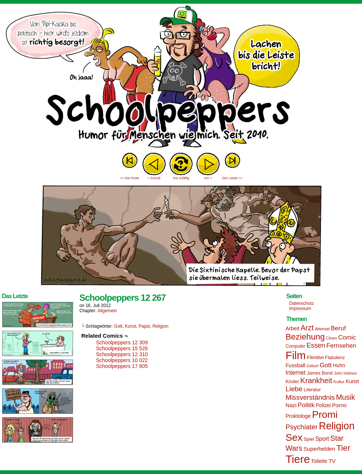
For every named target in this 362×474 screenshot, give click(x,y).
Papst (144, 326)
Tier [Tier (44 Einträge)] (344, 448)
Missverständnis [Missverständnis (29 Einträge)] (310, 397)
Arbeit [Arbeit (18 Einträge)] (292, 328)
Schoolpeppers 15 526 (122, 348)
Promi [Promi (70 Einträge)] (325, 414)
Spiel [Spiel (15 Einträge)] (309, 439)
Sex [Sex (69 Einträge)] (294, 437)
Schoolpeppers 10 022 (122, 360)
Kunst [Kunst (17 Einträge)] (352, 381)
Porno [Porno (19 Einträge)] (339, 405)
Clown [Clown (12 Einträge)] (331, 338)
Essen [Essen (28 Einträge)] (316, 345)
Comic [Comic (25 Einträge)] (347, 337)
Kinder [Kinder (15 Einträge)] (292, 381)
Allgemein (107, 310)
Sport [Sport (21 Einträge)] (322, 439)
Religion (160, 326)
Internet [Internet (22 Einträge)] (295, 372)
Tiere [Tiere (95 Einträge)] (298, 459)
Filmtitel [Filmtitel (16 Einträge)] (315, 357)
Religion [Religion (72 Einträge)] (337, 426)
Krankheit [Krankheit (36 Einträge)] (316, 380)
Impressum (300, 308)
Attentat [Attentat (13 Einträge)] (322, 329)
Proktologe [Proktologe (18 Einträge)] (298, 416)
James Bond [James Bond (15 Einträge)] (320, 373)
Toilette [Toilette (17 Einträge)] (319, 461)
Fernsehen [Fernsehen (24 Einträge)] (341, 345)
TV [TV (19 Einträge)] (331, 461)
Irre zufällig (181, 178)
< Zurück (153, 178)
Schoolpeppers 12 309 (122, 342)
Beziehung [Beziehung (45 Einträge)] (305, 336)
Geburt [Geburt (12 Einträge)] (313, 366)
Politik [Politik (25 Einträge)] (306, 405)
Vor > (208, 178)
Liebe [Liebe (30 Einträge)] (294, 389)
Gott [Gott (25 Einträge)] (326, 365)
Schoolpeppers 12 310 (122, 354)
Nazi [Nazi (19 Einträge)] (291, 405)
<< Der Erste (129, 178)
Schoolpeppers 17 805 (122, 366)
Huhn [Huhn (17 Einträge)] (339, 365)
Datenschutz (301, 303)
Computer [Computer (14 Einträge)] (295, 346)
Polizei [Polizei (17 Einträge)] (323, 405)
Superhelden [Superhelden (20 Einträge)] (319, 449)
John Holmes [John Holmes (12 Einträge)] (345, 373)
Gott (118, 326)
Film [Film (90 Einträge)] (296, 355)
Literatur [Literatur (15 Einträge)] (312, 389)
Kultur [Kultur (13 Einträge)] (339, 381)
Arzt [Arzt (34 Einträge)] (307, 328)
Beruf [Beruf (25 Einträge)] (338, 328)
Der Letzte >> (232, 178)
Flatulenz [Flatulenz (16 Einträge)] (335, 357)
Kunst (130, 326)
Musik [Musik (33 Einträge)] (345, 397)
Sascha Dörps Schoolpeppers (181, 77)
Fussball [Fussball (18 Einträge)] (295, 365)
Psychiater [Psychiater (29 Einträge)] (302, 427)
